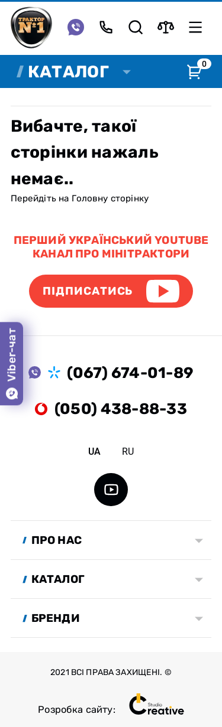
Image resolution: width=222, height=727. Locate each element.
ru (128, 451)
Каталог (68, 71)
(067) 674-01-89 (130, 373)
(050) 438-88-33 (120, 409)
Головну (90, 198)
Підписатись (88, 291)
